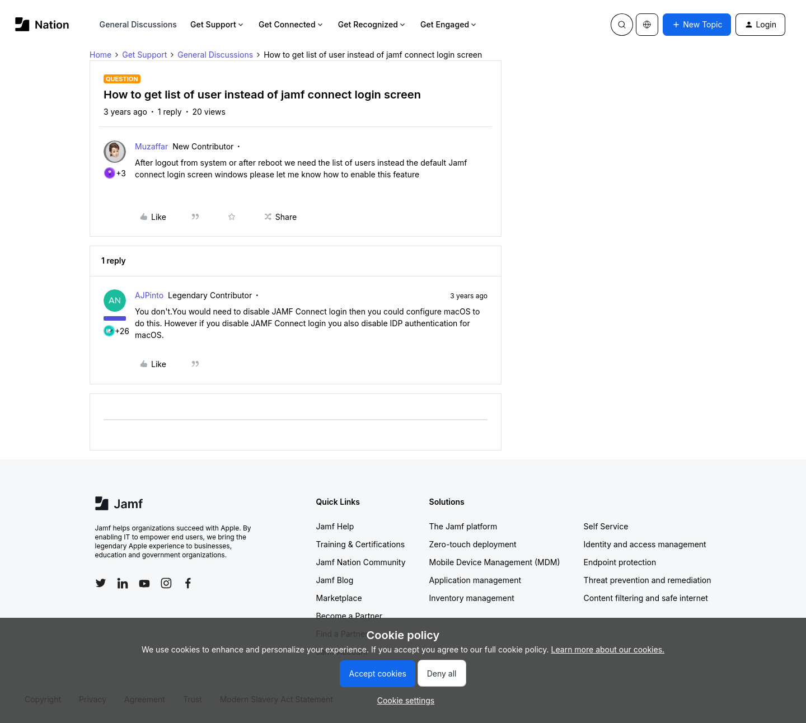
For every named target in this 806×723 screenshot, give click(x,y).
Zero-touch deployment (473, 544)
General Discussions (138, 24)
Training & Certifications (360, 544)
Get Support (217, 24)
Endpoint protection (620, 562)
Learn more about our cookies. (608, 649)
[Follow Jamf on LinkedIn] (122, 583)
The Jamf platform (463, 526)
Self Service (606, 526)
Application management (475, 580)
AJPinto (149, 295)
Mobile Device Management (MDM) (494, 562)
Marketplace (339, 598)
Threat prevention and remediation (647, 580)
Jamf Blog (335, 580)
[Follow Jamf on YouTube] (144, 583)
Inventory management (471, 598)
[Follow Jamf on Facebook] (188, 583)
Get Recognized (372, 24)
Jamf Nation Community (361, 562)
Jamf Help (335, 526)
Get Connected (292, 24)
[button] (697, 24)
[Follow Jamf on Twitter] (100, 583)
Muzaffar (151, 146)
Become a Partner (349, 616)
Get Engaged (449, 24)
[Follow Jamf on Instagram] (166, 583)
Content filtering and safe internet (646, 598)
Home (100, 54)
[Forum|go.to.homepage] (42, 24)
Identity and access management (645, 544)
